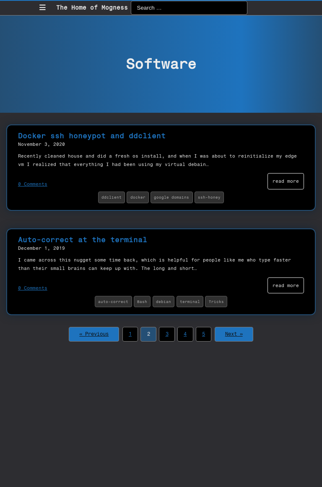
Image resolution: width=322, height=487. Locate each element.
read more (286, 181)
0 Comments (32, 184)
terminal (190, 301)
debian (163, 301)
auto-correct (113, 301)
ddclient (111, 197)
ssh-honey (209, 197)
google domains (171, 197)
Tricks (216, 301)
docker (137, 197)
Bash (142, 301)
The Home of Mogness (92, 7)
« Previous (94, 334)
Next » (234, 334)
